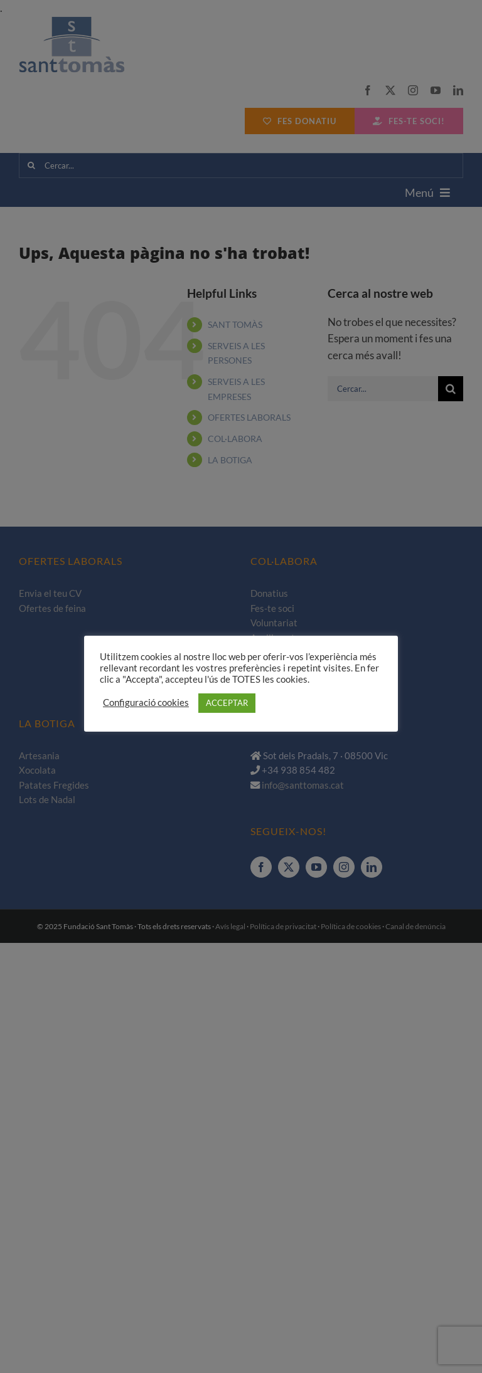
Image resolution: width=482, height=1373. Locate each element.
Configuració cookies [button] (146, 702)
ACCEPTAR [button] (227, 703)
